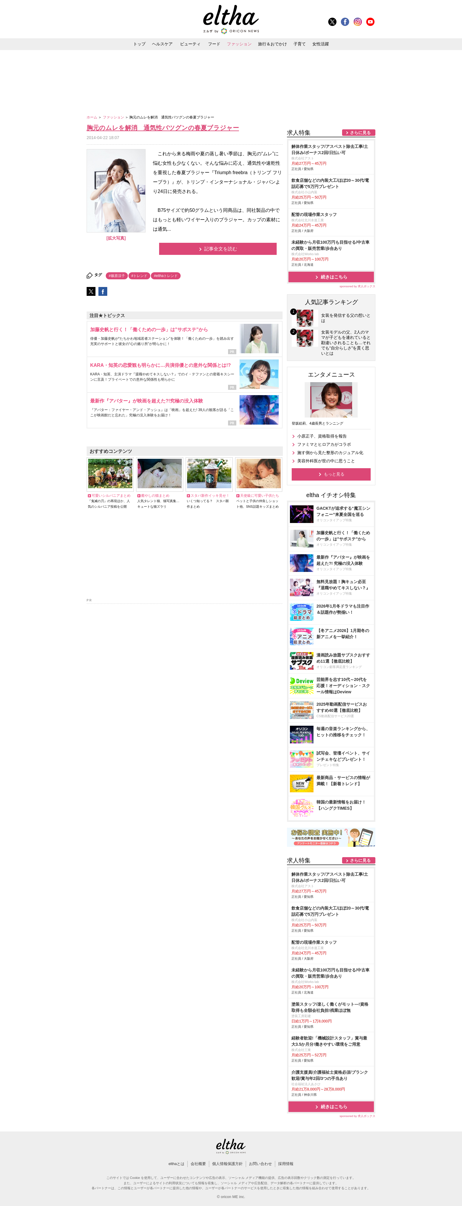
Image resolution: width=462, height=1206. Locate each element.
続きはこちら (334, 276)
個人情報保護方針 (227, 1164)
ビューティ (190, 44)
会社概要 (198, 1164)
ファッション (239, 44)
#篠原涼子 (117, 276)
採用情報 (285, 1164)
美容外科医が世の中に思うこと (326, 460)
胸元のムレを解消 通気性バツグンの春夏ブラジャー (163, 127)
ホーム (92, 117)
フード (214, 44)
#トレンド (139, 276)
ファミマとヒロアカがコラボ (324, 444)
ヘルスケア (162, 44)
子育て (299, 44)
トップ (139, 44)
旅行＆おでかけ (272, 44)
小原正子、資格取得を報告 (322, 436)
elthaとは (176, 1164)
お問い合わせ (260, 1164)
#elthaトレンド (166, 276)
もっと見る (334, 474)
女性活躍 (320, 44)
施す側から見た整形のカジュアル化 (330, 452)
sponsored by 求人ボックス (357, 286)
